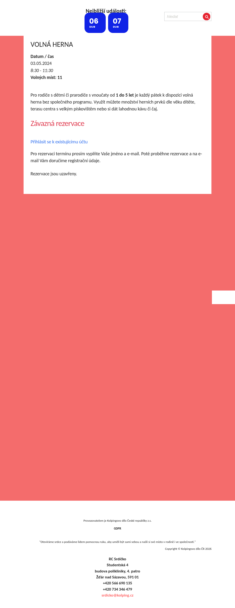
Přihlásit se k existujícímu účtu (59, 142)
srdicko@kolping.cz (117, 595)
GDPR (117, 528)
